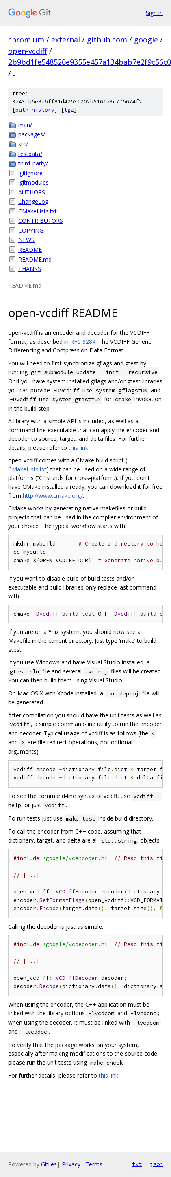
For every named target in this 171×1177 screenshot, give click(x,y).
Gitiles (49, 1164)
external (65, 39)
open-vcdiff (27, 51)
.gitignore (30, 173)
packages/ (31, 134)
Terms (93, 1164)
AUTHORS (31, 192)
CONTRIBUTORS (40, 220)
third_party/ (33, 163)
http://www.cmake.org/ (53, 495)
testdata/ (30, 154)
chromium (26, 39)
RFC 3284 (82, 341)
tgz (69, 109)
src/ (23, 144)
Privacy (71, 1164)
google (146, 39)
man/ (25, 125)
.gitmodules (33, 182)
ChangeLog (33, 201)
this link (78, 447)
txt (137, 1164)
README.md (35, 259)
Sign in (154, 13)
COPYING (30, 230)
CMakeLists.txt (37, 211)
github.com (107, 39)
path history (34, 109)
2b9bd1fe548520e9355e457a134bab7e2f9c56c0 (89, 62)
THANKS (29, 269)
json (156, 1164)
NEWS (26, 240)
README (30, 249)
